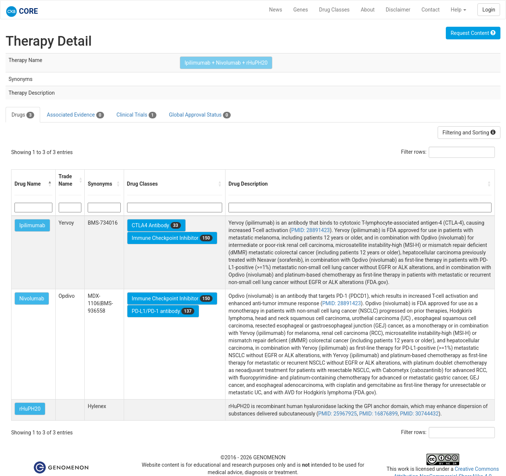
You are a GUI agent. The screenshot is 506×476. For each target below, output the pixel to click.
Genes (300, 10)
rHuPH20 (29, 409)
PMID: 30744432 (419, 414)
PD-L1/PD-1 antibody (163, 311)
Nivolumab (31, 298)
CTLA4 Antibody (156, 225)
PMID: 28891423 (310, 230)
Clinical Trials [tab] (136, 115)
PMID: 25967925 (337, 414)
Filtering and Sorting (469, 133)
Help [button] (458, 10)
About (367, 10)
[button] (50, 184)
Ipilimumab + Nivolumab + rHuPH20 (226, 63)
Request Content (473, 33)
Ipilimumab (32, 225)
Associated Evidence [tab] (75, 115)
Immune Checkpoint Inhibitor (172, 238)
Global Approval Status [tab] (200, 115)
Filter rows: (414, 152)
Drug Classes (334, 10)
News (275, 10)
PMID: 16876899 (378, 414)
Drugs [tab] (23, 115)
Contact (430, 10)
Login (488, 10)
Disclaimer (398, 10)
